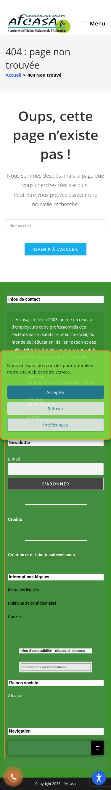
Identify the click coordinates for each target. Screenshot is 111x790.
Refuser (56, 408)
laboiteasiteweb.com (55, 554)
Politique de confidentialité (32, 603)
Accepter (55, 392)
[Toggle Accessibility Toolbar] (99, 778)
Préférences (55, 425)
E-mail (14, 459)
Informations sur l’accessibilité (47, 666)
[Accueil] (14, 75)
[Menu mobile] (93, 23)
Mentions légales (23, 590)
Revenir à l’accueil (55, 249)
